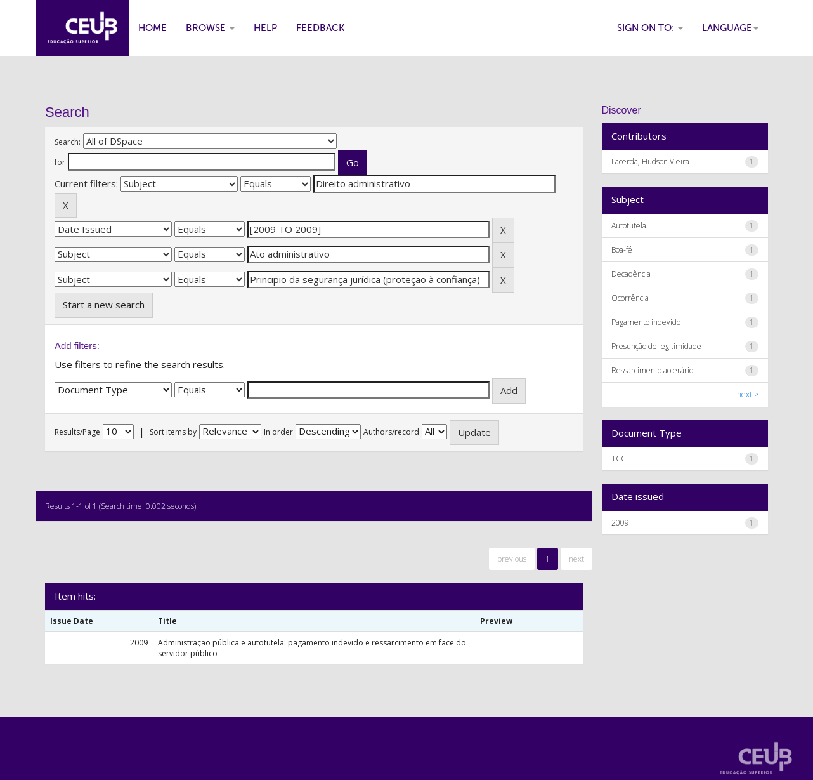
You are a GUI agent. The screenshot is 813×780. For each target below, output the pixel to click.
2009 (620, 522)
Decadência (631, 273)
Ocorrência (630, 298)
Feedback (320, 28)
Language (730, 28)
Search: (68, 141)
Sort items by (173, 431)
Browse (210, 28)
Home (152, 28)
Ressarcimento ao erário (652, 370)
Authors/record (391, 431)
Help (265, 28)
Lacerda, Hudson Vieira (650, 161)
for (60, 162)
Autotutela (628, 225)
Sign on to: (650, 28)
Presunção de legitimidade (656, 346)
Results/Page (77, 431)
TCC (618, 458)
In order (278, 431)
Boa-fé (621, 249)
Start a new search (104, 304)
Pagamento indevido (645, 322)
